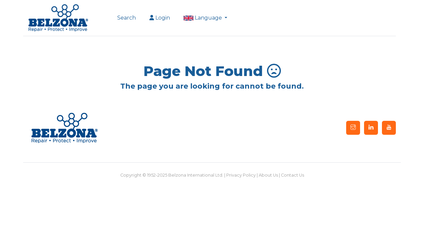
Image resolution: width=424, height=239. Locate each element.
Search (126, 18)
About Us (268, 175)
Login (159, 18)
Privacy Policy (241, 175)
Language (203, 18)
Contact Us (292, 175)
